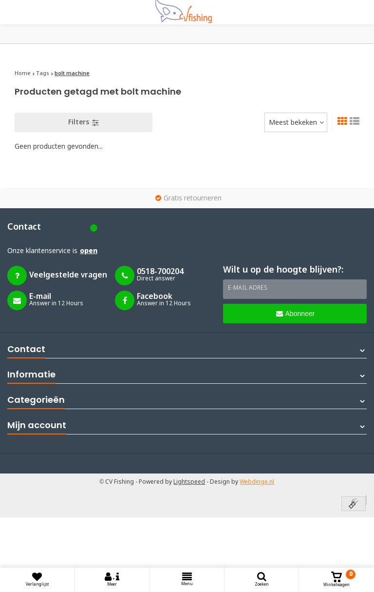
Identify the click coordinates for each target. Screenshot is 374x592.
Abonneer (295, 313)
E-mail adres (247, 288)
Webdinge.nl (257, 482)
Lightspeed (189, 482)
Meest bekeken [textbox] (293, 122)
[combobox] (295, 122)
